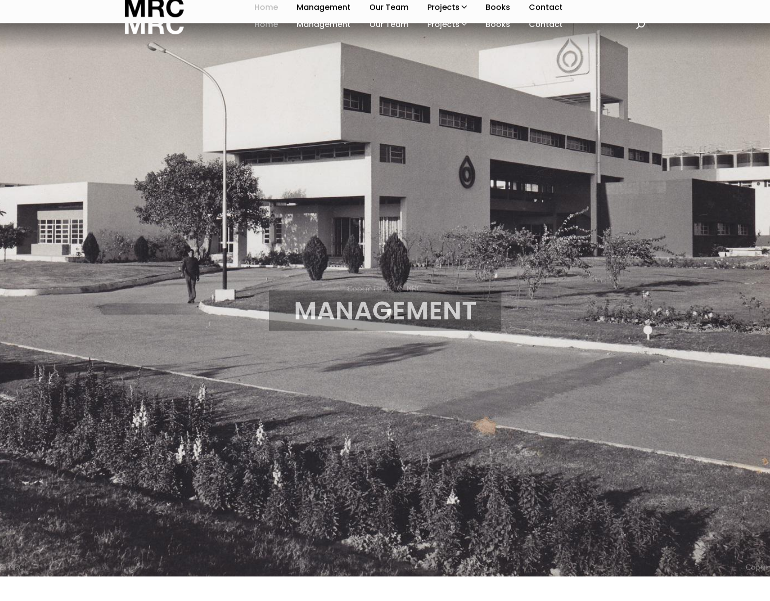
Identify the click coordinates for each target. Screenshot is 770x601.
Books (498, 24)
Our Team (389, 24)
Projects (447, 24)
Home (266, 24)
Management (324, 24)
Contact (546, 24)
